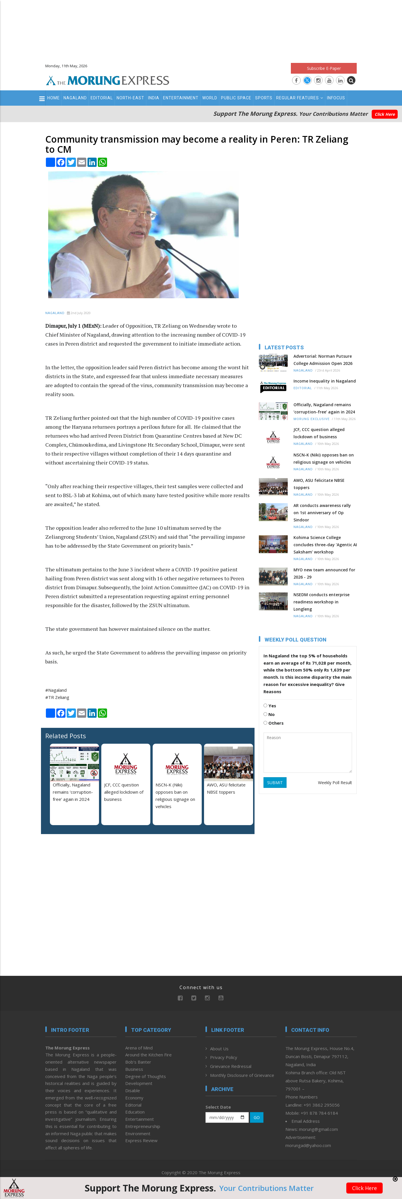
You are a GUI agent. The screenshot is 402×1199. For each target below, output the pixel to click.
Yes (269, 705)
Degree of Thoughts (145, 1076)
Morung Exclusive (311, 419)
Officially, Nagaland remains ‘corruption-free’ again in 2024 (73, 792)
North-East (130, 98)
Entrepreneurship (142, 1126)
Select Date (218, 1107)
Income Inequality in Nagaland (324, 381)
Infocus (336, 98)
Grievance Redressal (230, 1066)
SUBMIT (275, 782)
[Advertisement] (201, 29)
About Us (219, 1048)
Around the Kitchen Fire (148, 1055)
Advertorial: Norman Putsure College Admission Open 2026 (322, 359)
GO (257, 1117)
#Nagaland (56, 690)
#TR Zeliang (57, 697)
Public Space (236, 98)
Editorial (102, 98)
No (269, 714)
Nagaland (75, 98)
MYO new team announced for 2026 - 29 (324, 573)
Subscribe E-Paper (324, 68)
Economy (134, 1098)
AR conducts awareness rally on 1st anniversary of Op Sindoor (322, 513)
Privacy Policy (223, 1057)
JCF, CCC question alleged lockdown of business (123, 792)
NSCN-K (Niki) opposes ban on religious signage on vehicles (323, 458)
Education (135, 1112)
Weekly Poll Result (335, 782)
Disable (132, 1090)
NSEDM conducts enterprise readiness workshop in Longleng (321, 602)
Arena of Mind (139, 1048)
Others (273, 723)
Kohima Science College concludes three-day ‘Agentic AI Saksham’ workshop (325, 545)
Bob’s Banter (138, 1062)
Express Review (141, 1140)
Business (134, 1069)
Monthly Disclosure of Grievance (242, 1075)
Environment (137, 1133)
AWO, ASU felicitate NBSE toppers (319, 484)
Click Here (385, 114)
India (153, 98)
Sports (263, 98)
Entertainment (181, 98)
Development (138, 1083)
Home (53, 98)
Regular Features (299, 98)
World (209, 98)
